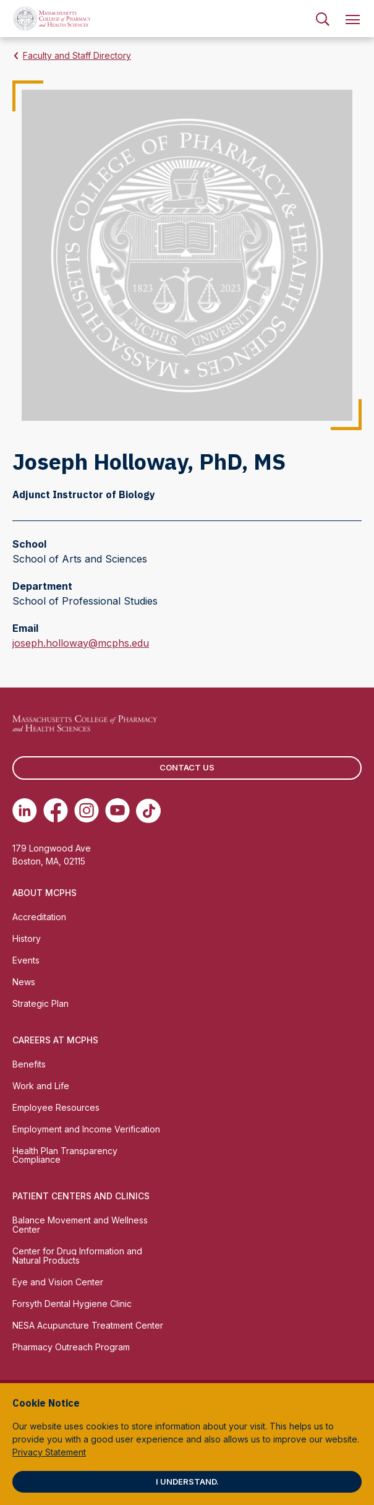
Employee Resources (56, 1107)
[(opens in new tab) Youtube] (117, 810)
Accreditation (39, 917)
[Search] (323, 18)
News (23, 982)
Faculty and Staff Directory (77, 55)
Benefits (29, 1064)
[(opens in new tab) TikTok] (148, 810)
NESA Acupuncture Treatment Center (87, 1325)
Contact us (187, 767)
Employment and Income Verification (86, 1129)
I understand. (187, 1481)
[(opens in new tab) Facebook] (55, 810)
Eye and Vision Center (57, 1282)
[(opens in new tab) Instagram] (86, 810)
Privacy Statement (49, 1452)
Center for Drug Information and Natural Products (77, 1256)
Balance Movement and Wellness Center (80, 1225)
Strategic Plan (40, 1003)
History (26, 938)
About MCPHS (44, 892)
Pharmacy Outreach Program (71, 1347)
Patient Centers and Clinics (81, 1196)
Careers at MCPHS (55, 1040)
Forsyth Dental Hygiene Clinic (72, 1303)
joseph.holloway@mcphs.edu (80, 643)
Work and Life (40, 1085)
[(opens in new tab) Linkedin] (24, 810)
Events (26, 960)
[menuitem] (323, 18)
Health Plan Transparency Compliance (64, 1155)
